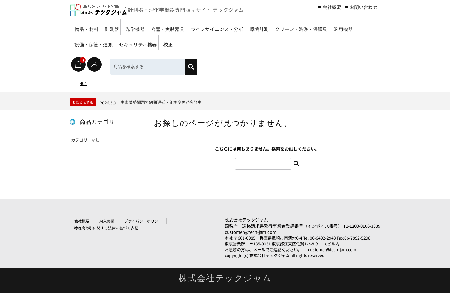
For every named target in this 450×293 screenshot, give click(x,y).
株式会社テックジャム (246, 220)
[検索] (191, 67)
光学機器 (152, 26)
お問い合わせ (363, 6)
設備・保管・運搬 (197, 42)
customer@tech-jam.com (250, 232)
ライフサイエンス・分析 (251, 26)
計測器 (121, 26)
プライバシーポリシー (143, 221)
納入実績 (106, 221)
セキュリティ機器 (250, 42)
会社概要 (332, 6)
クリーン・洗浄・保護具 (104, 42)
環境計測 (302, 26)
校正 (288, 42)
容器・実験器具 (193, 26)
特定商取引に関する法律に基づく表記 (106, 228)
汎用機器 (154, 42)
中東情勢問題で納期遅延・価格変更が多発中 (161, 102)
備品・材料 (89, 26)
